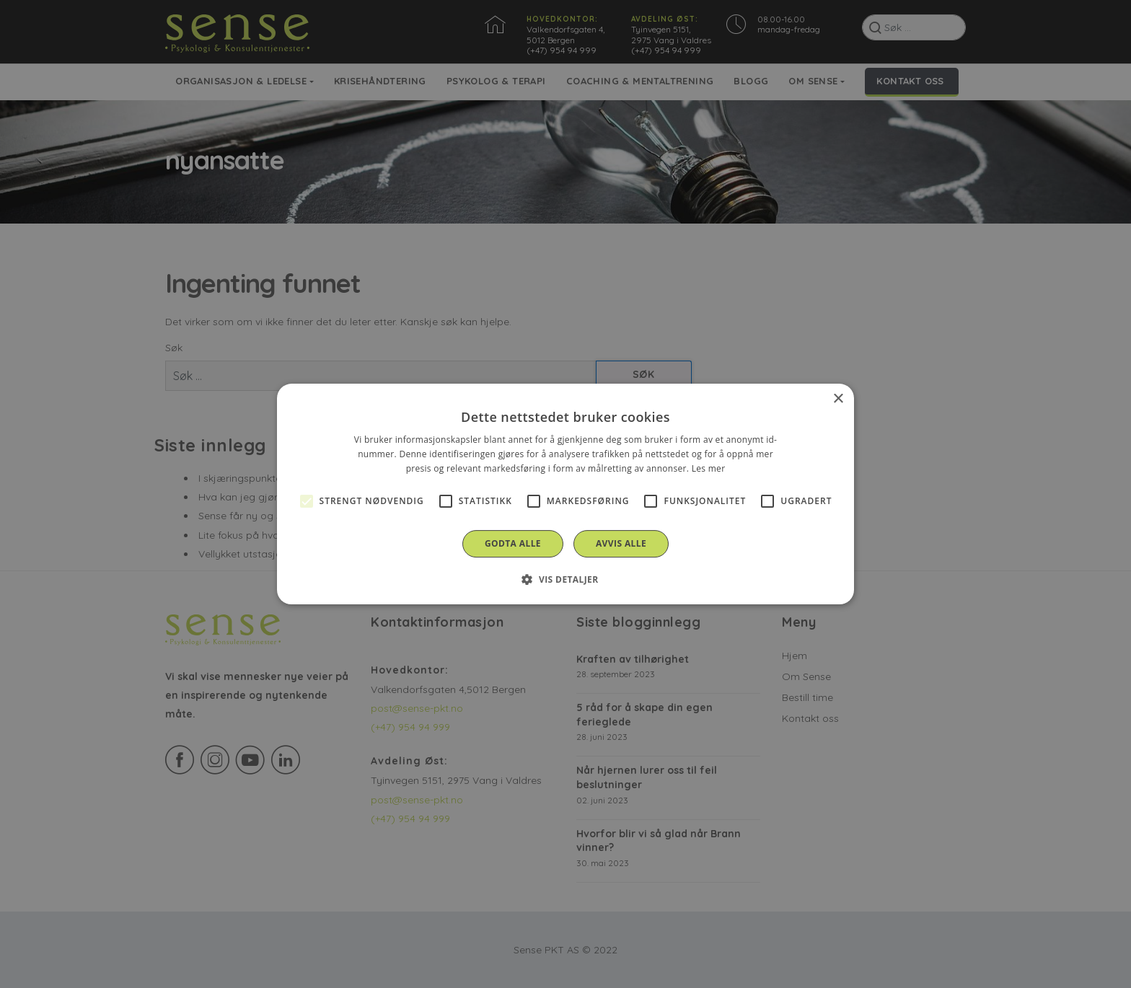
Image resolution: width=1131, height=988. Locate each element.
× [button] (837, 399)
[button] (565, 579)
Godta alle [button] (513, 543)
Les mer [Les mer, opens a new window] (709, 468)
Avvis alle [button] (621, 543)
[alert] (565, 494)
